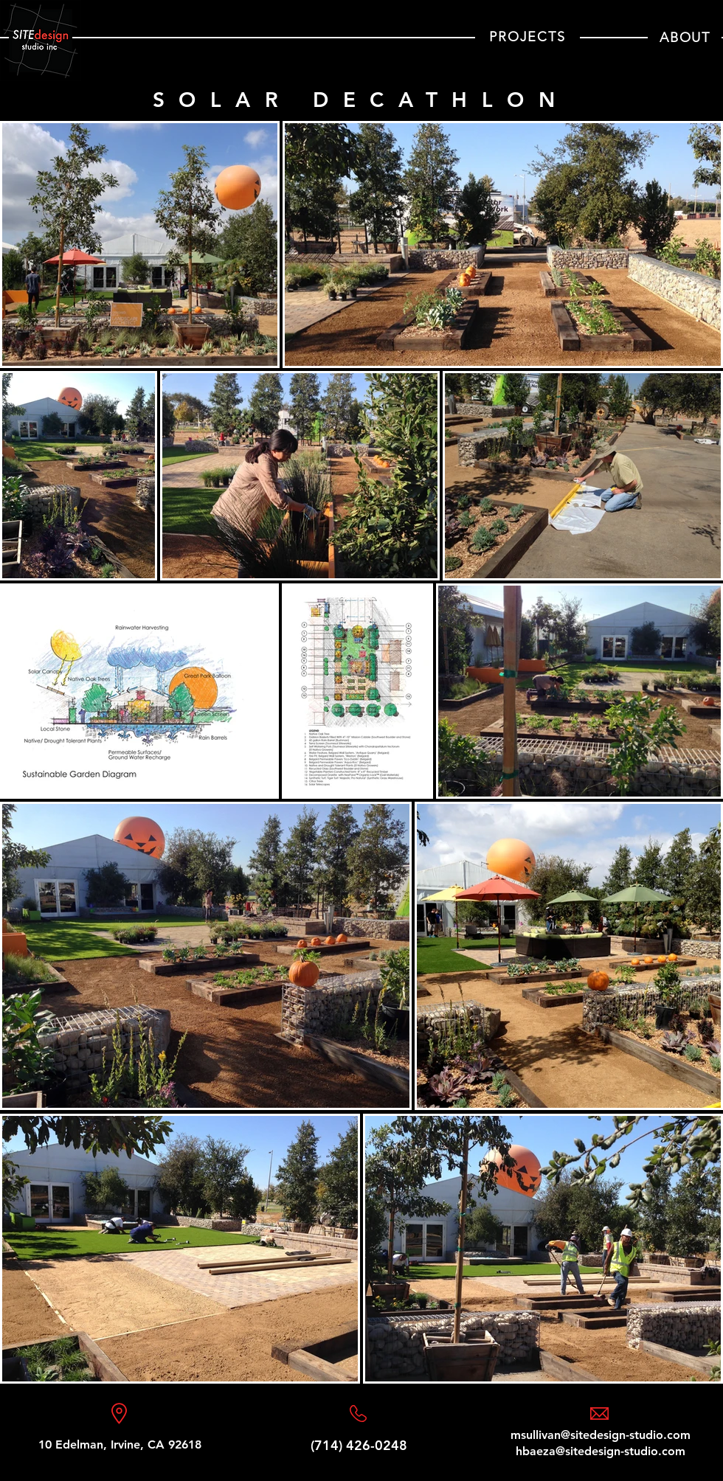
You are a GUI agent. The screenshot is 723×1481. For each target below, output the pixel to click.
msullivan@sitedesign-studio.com (601, 1435)
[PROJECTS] (527, 37)
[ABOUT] (685, 37)
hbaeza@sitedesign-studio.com (600, 1451)
